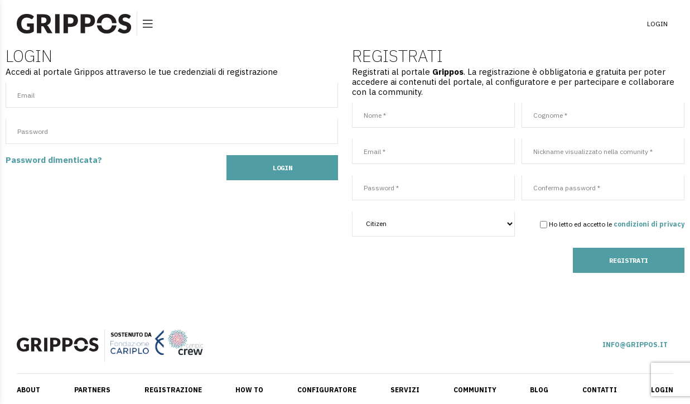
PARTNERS (92, 390)
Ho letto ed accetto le (576, 224)
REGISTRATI (628, 260)
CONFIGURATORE (326, 390)
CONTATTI (599, 390)
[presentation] (437, 269)
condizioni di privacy (649, 224)
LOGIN (657, 24)
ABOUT (28, 390)
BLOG (539, 390)
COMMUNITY (474, 390)
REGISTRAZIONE (173, 390)
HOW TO (249, 390)
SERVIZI (404, 390)
